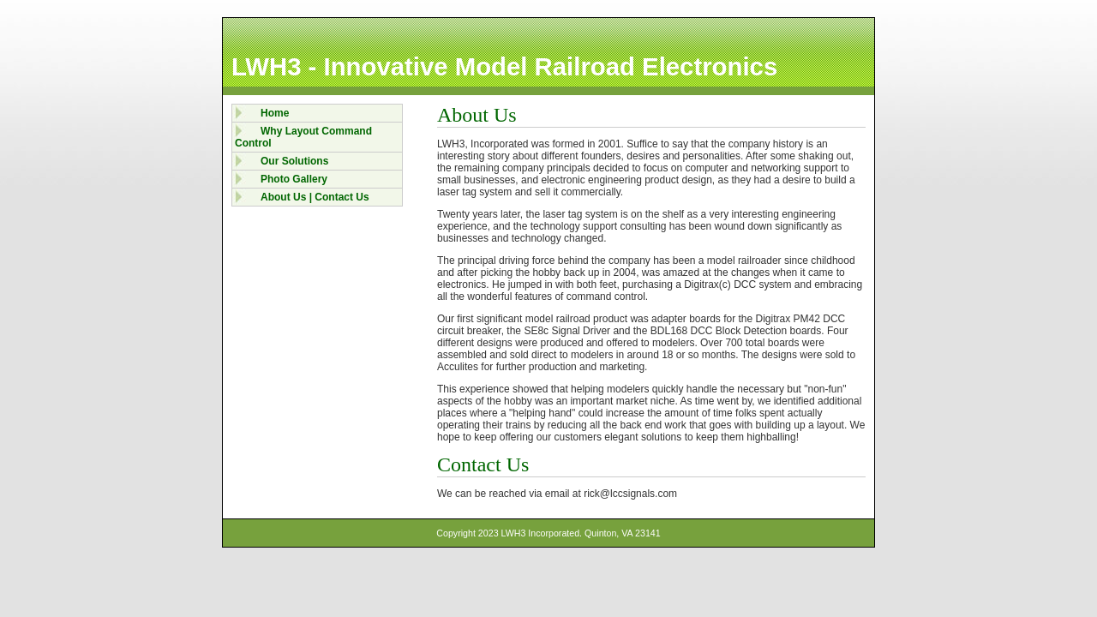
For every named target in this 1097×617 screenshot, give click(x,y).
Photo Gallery (294, 179)
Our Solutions (294, 161)
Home (275, 113)
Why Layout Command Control (303, 137)
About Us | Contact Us (315, 197)
